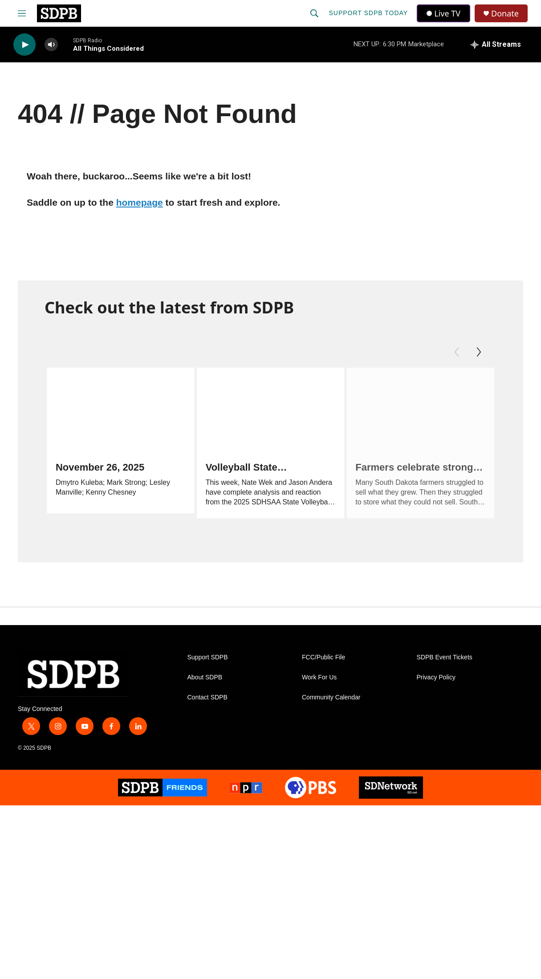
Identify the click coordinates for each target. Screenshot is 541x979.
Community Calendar (331, 702)
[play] (24, 45)
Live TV (443, 13)
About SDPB (205, 682)
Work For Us (319, 682)
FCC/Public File (323, 662)
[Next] (478, 352)
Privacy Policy (436, 682)
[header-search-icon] (314, 13)
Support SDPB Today (368, 12)
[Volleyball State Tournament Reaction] (263, 409)
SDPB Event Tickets (444, 662)
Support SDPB (207, 662)
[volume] (51, 45)
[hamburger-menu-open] (21, 13)
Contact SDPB (207, 702)
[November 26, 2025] (121, 409)
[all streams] (496, 44)
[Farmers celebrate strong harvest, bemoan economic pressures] (412, 409)
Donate (505, 13)
